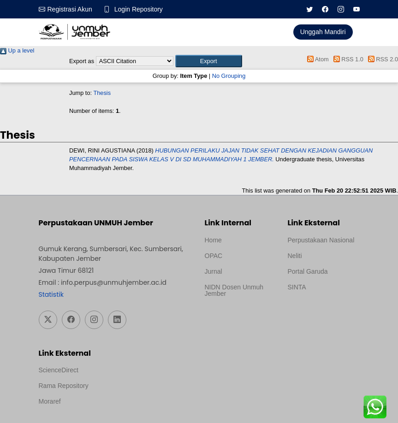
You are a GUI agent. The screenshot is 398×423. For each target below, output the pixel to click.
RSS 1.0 (346, 59)
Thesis (102, 92)
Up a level (17, 50)
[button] (208, 61)
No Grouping (229, 75)
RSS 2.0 (381, 59)
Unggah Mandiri (323, 31)
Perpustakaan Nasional (321, 240)
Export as (81, 61)
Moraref (50, 401)
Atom (316, 59)
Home (213, 240)
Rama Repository (64, 385)
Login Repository (138, 9)
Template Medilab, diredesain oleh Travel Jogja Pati (319, 309)
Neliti (295, 256)
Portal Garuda (308, 271)
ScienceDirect (58, 370)
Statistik (51, 294)
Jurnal (213, 271)
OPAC (214, 256)
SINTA (297, 287)
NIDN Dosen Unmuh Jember (234, 290)
